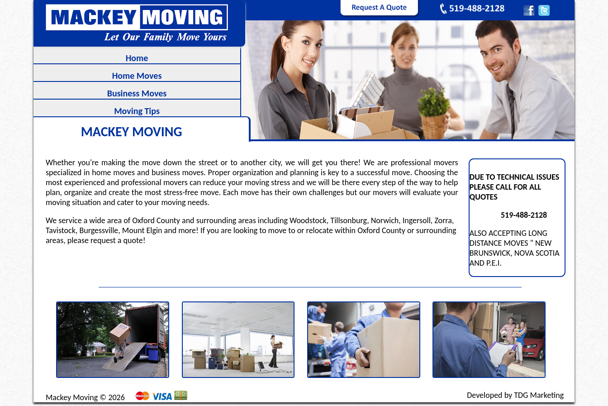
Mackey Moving (72, 397)
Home (137, 58)
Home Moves (137, 75)
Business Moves (137, 93)
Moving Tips (137, 110)
